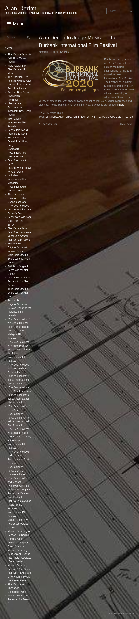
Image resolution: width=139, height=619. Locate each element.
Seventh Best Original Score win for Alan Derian (18, 247)
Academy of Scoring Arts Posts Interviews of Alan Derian (19, 557)
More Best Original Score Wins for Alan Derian (19, 258)
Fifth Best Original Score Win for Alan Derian (18, 270)
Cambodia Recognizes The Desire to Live (17, 152)
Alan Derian (21, 8)
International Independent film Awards (17, 122)
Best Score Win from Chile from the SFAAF (19, 221)
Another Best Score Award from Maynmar (19, 96)
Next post (126, 124)
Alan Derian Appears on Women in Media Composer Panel (19, 576)
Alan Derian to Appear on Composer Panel (17, 588)
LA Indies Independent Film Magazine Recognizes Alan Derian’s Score (17, 183)
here (121, 104)
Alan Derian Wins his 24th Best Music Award (19, 58)
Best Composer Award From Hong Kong (18, 141)
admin (65, 52)
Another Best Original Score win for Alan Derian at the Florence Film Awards (19, 308)
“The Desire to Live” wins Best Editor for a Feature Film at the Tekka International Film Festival (19, 395)
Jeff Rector (125, 117)
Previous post (50, 124)
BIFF (48, 117)
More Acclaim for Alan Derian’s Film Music (18, 69)
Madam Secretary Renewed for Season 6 (19, 599)
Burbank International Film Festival (73, 117)
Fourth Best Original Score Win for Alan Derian (19, 281)
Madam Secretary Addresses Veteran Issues (18, 523)
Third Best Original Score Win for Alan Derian (18, 293)
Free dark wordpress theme (121, 614)
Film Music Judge (107, 117)
